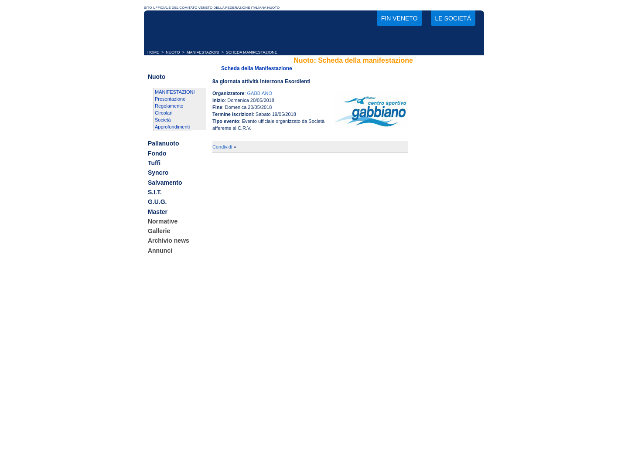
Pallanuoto (163, 143)
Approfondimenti (172, 126)
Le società (453, 18)
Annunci (160, 250)
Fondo (157, 153)
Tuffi (154, 162)
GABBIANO (259, 93)
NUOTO (173, 52)
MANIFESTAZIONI (203, 52)
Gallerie (159, 230)
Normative (162, 221)
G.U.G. (157, 202)
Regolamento (169, 105)
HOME (153, 52)
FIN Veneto (399, 18)
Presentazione (170, 99)
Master (157, 211)
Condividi (222, 146)
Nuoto (156, 76)
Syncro (158, 172)
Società (163, 119)
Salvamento (165, 182)
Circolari (163, 112)
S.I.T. (155, 192)
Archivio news (168, 240)
